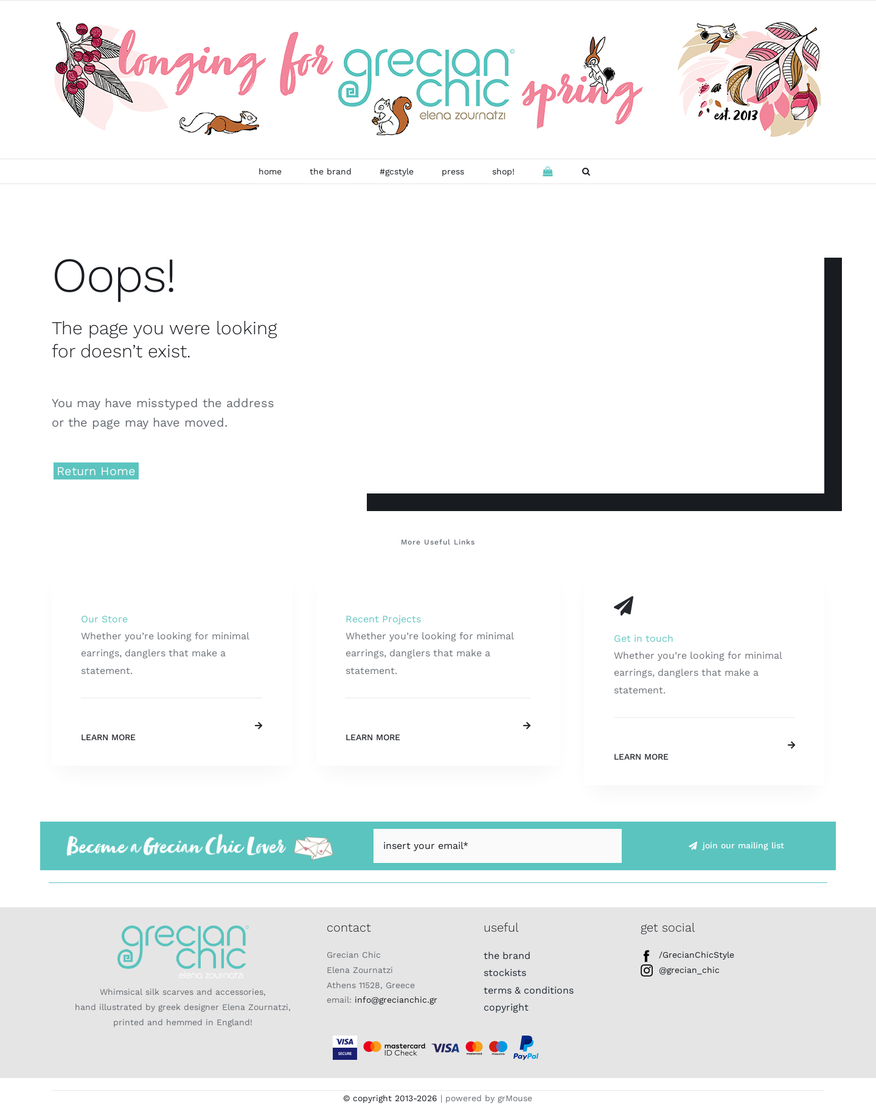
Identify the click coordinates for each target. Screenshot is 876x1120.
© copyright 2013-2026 (390, 1098)
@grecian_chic (680, 970)
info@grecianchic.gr (396, 1000)
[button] (586, 171)
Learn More (108, 737)
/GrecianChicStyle (687, 955)
